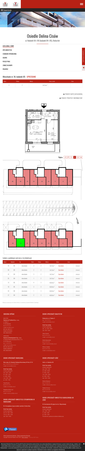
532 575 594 (8, 391)
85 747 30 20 (47, 335)
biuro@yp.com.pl (10, 327)
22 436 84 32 (15, 364)
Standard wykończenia (9, 54)
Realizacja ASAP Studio (33, 437)
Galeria (5, 58)
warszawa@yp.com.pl (11, 345)
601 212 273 (7, 385)
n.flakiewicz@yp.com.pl (51, 385)
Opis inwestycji (7, 50)
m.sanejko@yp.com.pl (50, 350)
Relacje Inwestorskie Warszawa (23, 435)
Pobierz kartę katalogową (72, 94)
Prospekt (5, 69)
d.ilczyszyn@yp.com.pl (50, 391)
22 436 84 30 (8, 343)
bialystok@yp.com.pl (50, 322)
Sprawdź (78, 266)
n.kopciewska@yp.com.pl (51, 344)
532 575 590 (47, 389)
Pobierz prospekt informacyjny (70, 98)
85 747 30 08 (47, 348)
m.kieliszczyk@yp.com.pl (12, 393)
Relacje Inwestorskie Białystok (9, 435)
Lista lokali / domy (8, 46)
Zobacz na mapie (7, 65)
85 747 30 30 (8, 325)
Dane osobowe (25, 437)
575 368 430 (47, 383)
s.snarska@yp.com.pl (50, 337)
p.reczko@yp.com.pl (11, 386)
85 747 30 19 (47, 342)
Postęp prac (6, 61)
